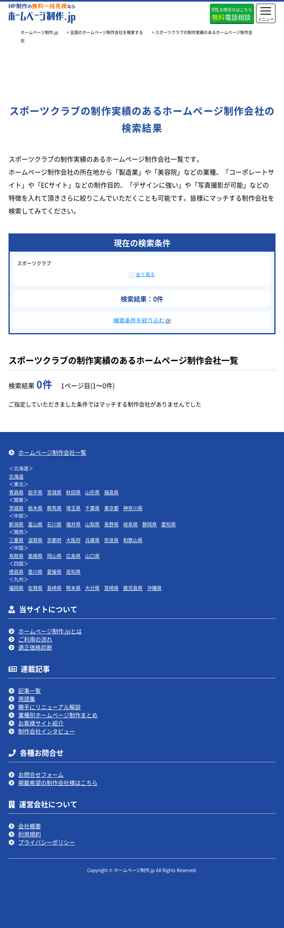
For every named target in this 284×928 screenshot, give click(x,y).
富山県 (35, 524)
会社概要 (29, 826)
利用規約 (29, 834)
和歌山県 (133, 540)
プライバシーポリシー (46, 842)
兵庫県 (92, 540)
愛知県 (168, 524)
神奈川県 (133, 508)
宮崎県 (111, 587)
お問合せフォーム (41, 774)
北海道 (16, 476)
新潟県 (16, 524)
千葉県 (92, 508)
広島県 (73, 555)
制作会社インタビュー (46, 731)
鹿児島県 (133, 587)
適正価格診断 (35, 647)
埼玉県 (73, 508)
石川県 (54, 524)
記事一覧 (29, 690)
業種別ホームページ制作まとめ (58, 715)
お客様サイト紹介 (41, 723)
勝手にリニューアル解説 (49, 707)
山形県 (92, 492)
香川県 (35, 571)
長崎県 (54, 587)
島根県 (35, 555)
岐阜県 (130, 524)
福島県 (111, 492)
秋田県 (73, 492)
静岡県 (149, 524)
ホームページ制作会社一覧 (52, 452)
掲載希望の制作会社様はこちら (58, 782)
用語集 (26, 699)
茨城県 (16, 508)
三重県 (16, 540)
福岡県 (16, 587)
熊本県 (73, 587)
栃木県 (35, 508)
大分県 (92, 587)
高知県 (73, 571)
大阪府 (73, 540)
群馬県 (54, 508)
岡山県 (54, 555)
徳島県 (16, 571)
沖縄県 (154, 587)
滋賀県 (35, 540)
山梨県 (92, 524)
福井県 (73, 524)
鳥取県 (16, 555)
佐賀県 (35, 587)
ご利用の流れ (35, 639)
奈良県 (111, 540)
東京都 (111, 508)
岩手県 (35, 492)
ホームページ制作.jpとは (50, 631)
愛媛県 (54, 571)
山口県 (92, 555)
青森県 (16, 492)
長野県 (111, 524)
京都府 (54, 540)
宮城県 (54, 492)
